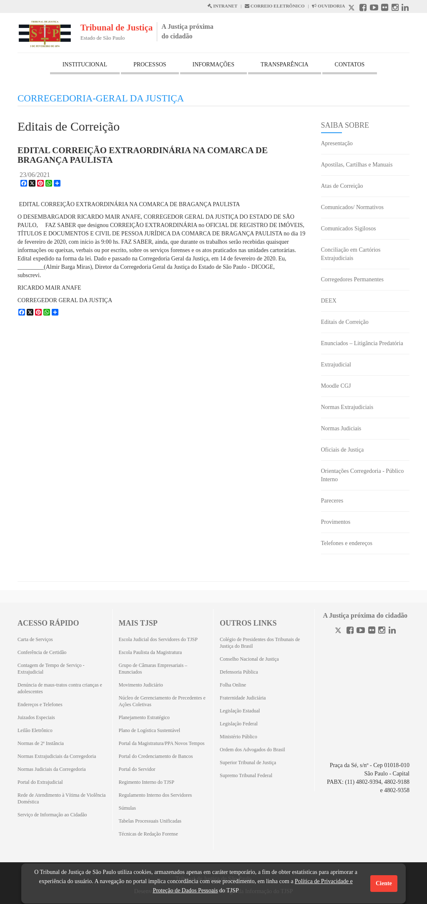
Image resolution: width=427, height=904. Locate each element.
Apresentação (337, 143)
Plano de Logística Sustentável (150, 730)
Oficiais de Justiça (342, 450)
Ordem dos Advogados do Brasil (252, 749)
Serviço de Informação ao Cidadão (52, 815)
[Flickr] (371, 631)
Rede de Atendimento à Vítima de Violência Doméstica (61, 798)
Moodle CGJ (336, 386)
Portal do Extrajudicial (40, 782)
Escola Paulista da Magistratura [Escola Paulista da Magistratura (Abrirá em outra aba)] (150, 652)
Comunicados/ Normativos (352, 207)
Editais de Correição (345, 322)
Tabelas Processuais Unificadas (150, 821)
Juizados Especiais (36, 717)
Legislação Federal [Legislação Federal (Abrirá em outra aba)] (239, 724)
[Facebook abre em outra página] (363, 8)
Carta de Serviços (35, 639)
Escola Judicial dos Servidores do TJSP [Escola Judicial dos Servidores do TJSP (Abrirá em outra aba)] (158, 639)
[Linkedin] (392, 631)
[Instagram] (381, 631)
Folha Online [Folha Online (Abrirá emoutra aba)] (233, 685)
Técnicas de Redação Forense (148, 834)
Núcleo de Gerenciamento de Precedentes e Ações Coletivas (162, 701)
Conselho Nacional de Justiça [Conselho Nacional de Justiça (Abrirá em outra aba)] (249, 659)
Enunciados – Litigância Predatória (362, 343)
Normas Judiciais (341, 428)
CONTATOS (350, 64)
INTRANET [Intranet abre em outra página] (222, 5)
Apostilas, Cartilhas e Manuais (357, 165)
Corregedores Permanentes (352, 279)
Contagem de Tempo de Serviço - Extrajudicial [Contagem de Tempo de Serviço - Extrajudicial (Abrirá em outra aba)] (51, 668)
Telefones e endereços (346, 543)
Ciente (384, 883)
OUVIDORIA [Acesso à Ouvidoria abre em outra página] (328, 5)
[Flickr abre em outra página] (384, 8)
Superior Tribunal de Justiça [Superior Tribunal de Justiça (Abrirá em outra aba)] (248, 762)
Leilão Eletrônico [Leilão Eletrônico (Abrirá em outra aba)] (35, 730)
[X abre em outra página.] (352, 8)
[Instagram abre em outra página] (395, 8)
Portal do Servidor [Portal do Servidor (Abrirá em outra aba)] (137, 769)
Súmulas (127, 808)
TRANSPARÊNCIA (285, 64)
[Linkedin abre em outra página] (405, 8)
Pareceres (332, 500)
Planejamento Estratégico (144, 717)
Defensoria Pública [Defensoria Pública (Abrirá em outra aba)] (239, 672)
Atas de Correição (342, 186)
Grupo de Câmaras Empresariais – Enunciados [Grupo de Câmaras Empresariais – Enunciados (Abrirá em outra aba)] (153, 668)
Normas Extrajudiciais (347, 407)
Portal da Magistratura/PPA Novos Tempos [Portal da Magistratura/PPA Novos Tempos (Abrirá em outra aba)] (162, 743)
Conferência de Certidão (42, 652)
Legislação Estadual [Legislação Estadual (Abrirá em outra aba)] (240, 711)
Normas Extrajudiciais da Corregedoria (57, 756)
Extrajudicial (336, 364)
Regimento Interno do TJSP (146, 782)
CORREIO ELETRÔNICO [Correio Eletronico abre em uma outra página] (275, 5)
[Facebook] (350, 631)
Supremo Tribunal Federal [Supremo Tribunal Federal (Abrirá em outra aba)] (246, 775)
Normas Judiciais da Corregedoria (52, 769)
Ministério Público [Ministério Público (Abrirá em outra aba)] (238, 737)
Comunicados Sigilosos (348, 228)
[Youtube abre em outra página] (374, 8)
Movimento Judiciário (141, 685)
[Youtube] (361, 631)
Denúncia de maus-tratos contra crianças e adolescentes (60, 688)
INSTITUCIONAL (85, 64)
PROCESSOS (149, 64)
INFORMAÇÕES (213, 64)
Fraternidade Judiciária (243, 698)
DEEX (329, 301)
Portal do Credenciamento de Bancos (156, 756)
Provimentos (336, 522)
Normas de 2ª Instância (41, 743)
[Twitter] (339, 631)
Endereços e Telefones (40, 704)
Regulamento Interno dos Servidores (155, 795)
